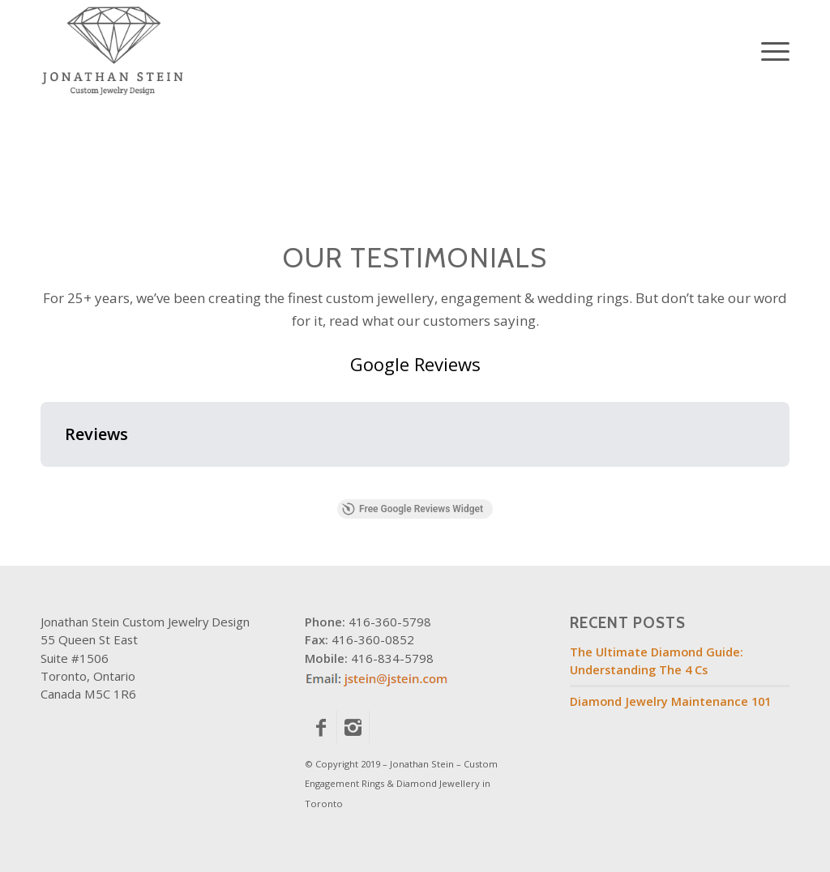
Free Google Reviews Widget (412, 508)
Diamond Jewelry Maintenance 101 (670, 701)
